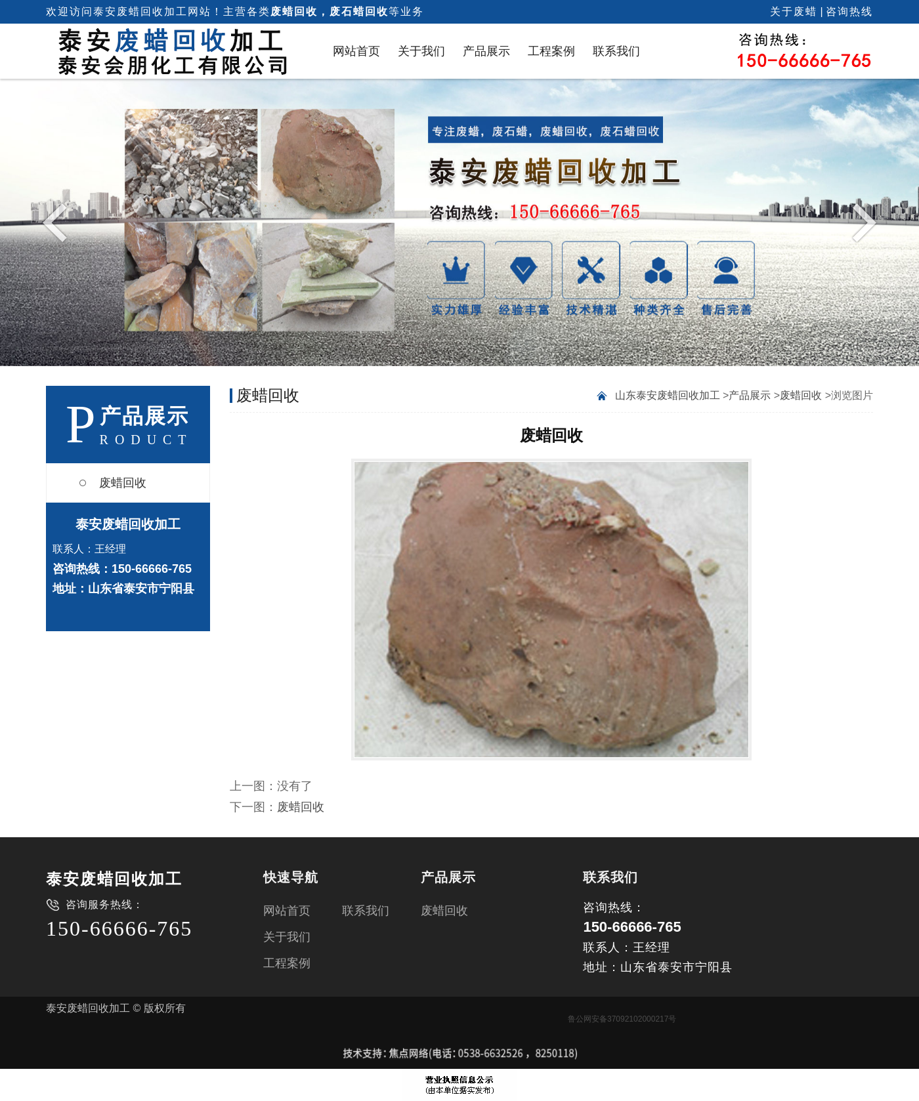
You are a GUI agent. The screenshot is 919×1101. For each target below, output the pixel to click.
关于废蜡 (793, 11)
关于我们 (421, 51)
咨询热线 (849, 11)
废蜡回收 (122, 482)
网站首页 (356, 51)
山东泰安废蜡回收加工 (667, 395)
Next (861, 222)
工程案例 (551, 51)
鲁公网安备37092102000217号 (622, 1019)
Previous (58, 222)
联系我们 (616, 51)
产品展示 (486, 51)
